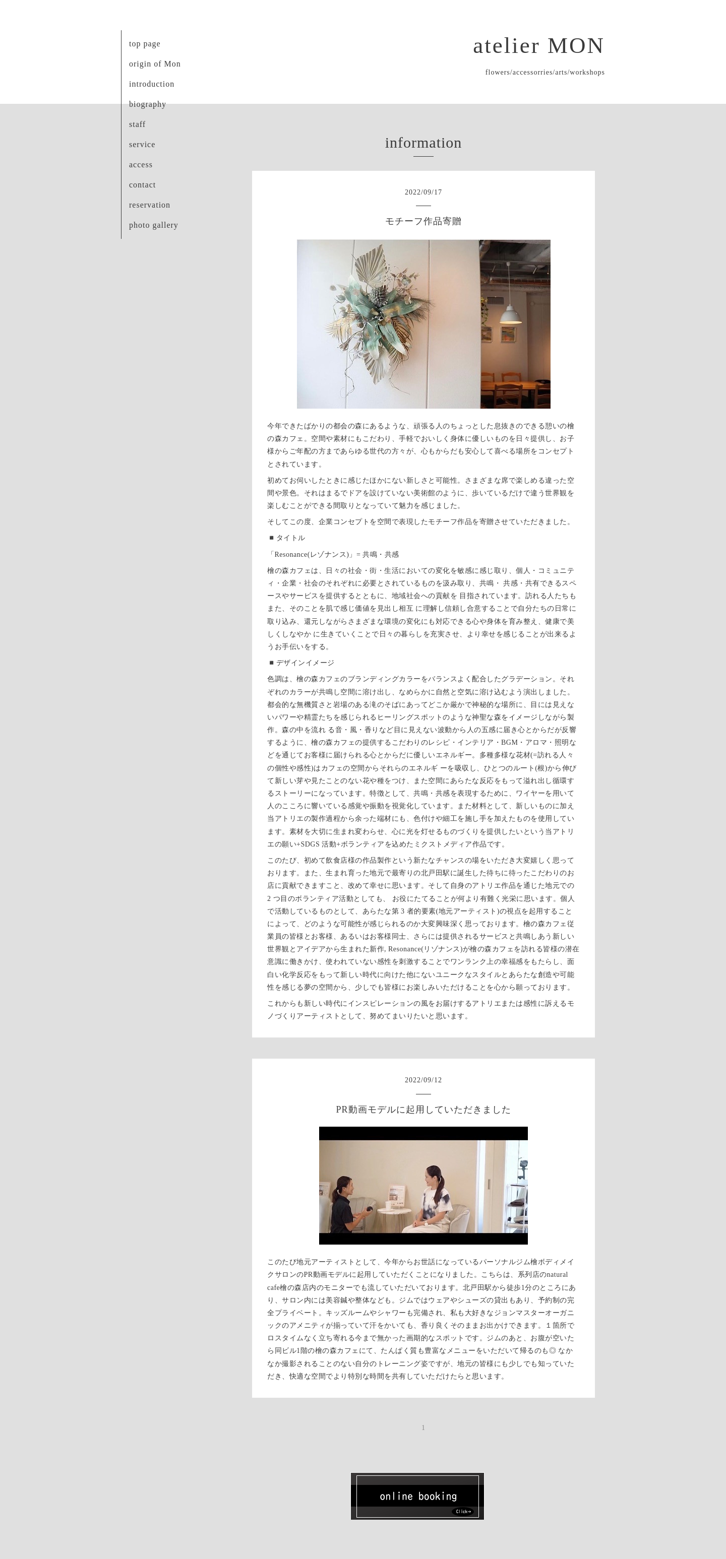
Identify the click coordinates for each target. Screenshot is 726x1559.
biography (147, 104)
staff (137, 124)
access (141, 164)
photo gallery (153, 225)
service (142, 144)
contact (142, 184)
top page (145, 43)
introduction (151, 84)
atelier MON (539, 45)
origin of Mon (155, 63)
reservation (149, 205)
